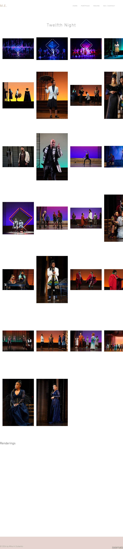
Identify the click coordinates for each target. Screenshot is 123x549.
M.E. (3, 6)
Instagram (117, 546)
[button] (85, 6)
